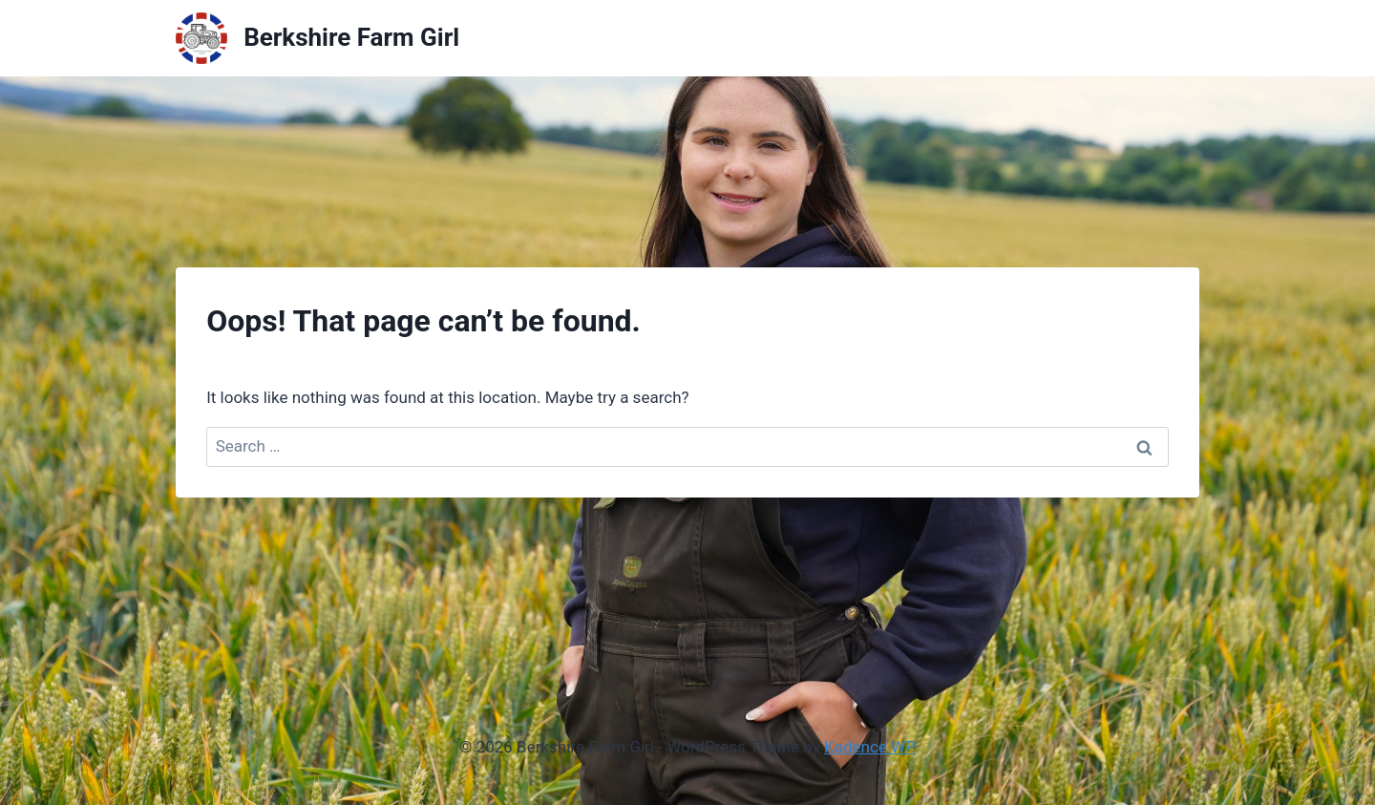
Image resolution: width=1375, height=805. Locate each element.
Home (1025, 37)
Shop (1166, 37)
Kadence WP (870, 746)
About (1096, 37)
